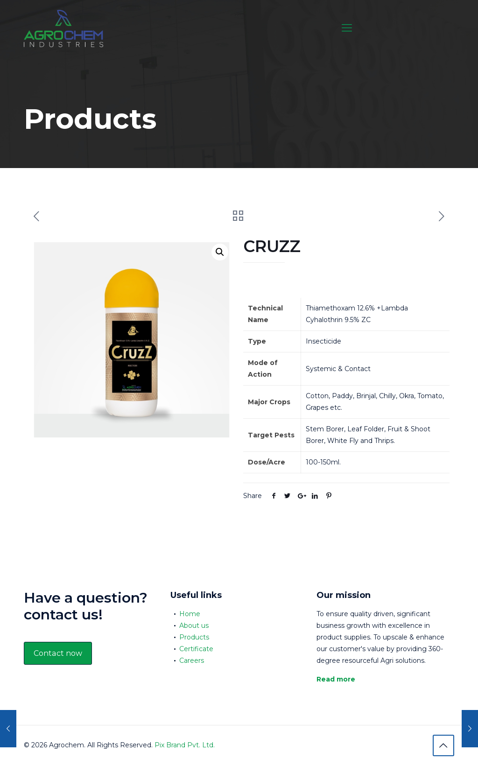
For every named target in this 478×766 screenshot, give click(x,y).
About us (194, 625)
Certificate (196, 649)
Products (194, 637)
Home (189, 614)
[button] (219, 252)
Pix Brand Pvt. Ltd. (185, 745)
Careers (191, 660)
